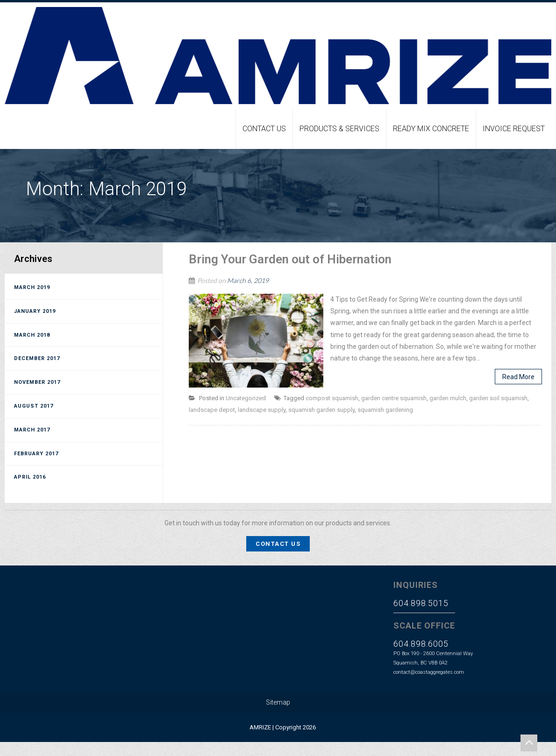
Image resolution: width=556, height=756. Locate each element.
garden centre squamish (394, 398)
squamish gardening (385, 409)
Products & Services (339, 128)
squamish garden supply (321, 409)
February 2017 (36, 454)
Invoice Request (514, 128)
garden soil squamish (498, 398)
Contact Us (264, 128)
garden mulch (447, 398)
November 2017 (37, 382)
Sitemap (278, 702)
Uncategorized (246, 398)
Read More (518, 377)
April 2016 (30, 477)
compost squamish (332, 398)
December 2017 (37, 358)
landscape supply (261, 409)
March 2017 (32, 430)
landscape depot (212, 409)
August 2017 (33, 406)
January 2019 (35, 311)
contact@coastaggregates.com (428, 672)
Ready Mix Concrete (431, 128)
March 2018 (32, 335)
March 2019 (32, 287)
